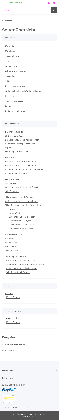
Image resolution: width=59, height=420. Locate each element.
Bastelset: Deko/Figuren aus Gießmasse (23, 161)
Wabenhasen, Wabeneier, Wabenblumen (25, 264)
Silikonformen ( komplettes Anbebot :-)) (23, 205)
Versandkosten (12, 76)
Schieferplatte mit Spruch (18, 272)
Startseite (9, 46)
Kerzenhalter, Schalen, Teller (21, 217)
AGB (7, 81)
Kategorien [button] (8, 337)
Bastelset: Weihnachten (16, 173)
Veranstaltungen (12, 56)
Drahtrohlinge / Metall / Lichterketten (22, 140)
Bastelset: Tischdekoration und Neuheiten (24, 169)
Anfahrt (8, 61)
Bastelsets (9, 238)
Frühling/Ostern (15, 213)
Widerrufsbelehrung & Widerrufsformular (24, 91)
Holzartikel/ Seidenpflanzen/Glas (20, 143)
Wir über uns (11, 66)
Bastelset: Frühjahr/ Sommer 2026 (20, 165)
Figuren (11, 209)
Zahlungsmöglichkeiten (15, 71)
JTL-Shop (34, 416)
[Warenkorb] (54, 3)
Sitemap (9, 106)
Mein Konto (10, 51)
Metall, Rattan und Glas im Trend (21, 268)
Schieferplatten (12, 191)
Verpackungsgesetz (14, 101)
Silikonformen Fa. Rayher (19, 220)
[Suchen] (26, 10)
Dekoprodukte (11, 242)
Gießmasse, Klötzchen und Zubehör (21, 201)
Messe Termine (13, 297)
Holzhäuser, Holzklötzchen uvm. (20, 260)
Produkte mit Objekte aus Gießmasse (22, 187)
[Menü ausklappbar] (3, 1)
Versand (36, 407)
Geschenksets (11, 183)
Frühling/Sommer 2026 (16, 256)
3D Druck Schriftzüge (14, 136)
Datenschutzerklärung (15, 86)
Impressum (10, 96)
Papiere (8, 147)
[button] (48, 3)
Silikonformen (11, 250)
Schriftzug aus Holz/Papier (17, 151)
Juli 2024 (9, 293)
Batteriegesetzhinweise (15, 111)
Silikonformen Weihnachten (21, 224)
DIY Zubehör (10, 246)
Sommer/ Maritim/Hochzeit (20, 228)
